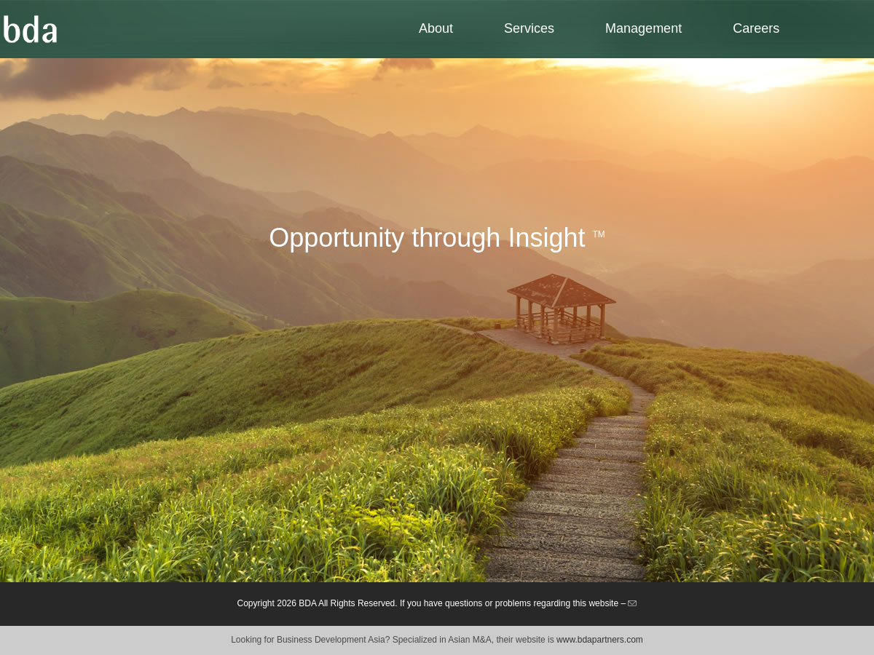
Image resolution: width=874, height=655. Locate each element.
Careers (756, 28)
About (436, 28)
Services (529, 28)
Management (643, 28)
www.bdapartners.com (599, 640)
